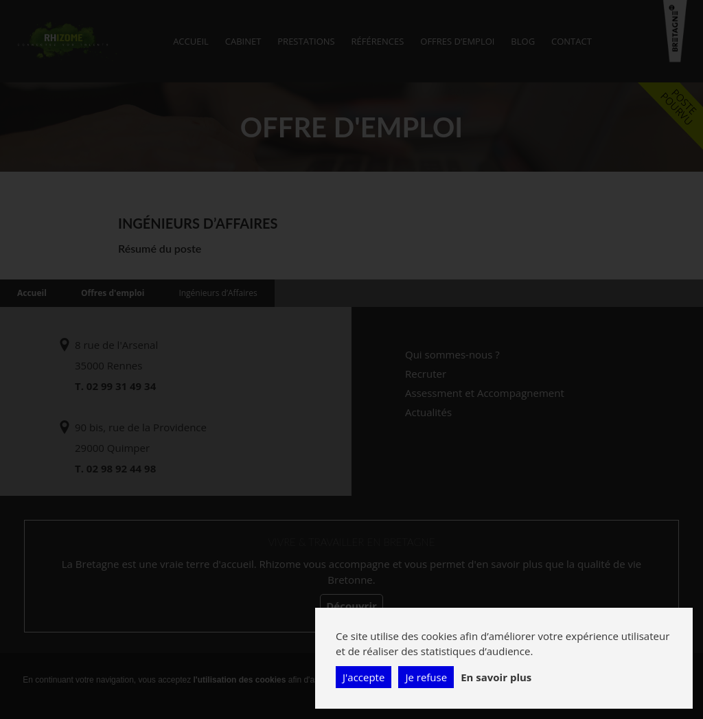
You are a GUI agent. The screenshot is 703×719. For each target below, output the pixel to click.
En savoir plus (496, 677)
